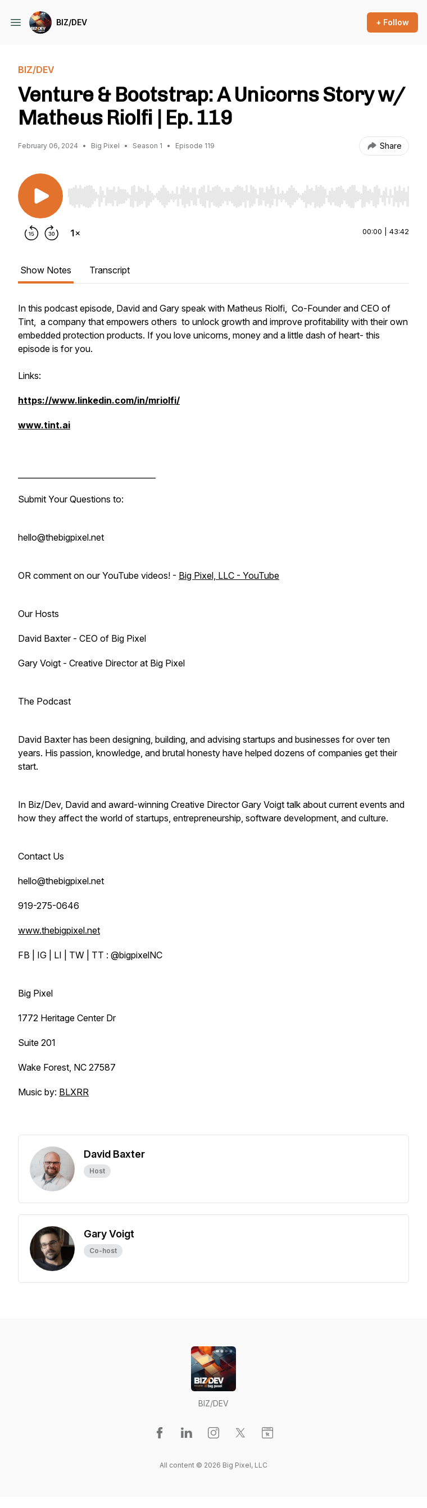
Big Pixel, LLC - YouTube (229, 575)
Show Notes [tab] (45, 270)
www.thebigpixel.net (59, 930)
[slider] (238, 196)
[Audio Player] (238, 193)
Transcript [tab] (109, 270)
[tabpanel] (213, 718)
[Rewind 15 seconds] (31, 233)
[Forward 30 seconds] (52, 233)
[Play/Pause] (40, 195)
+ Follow (392, 22)
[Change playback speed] (75, 233)
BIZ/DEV (71, 22)
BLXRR (74, 1092)
